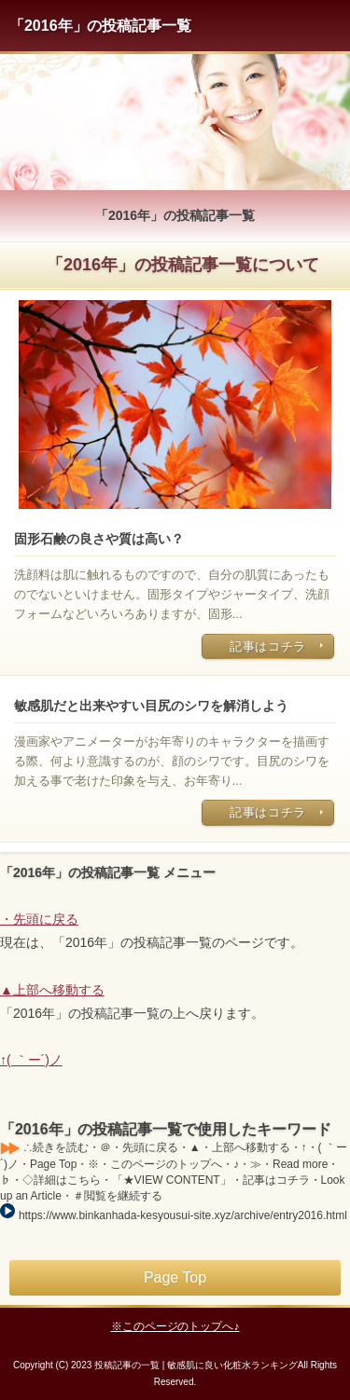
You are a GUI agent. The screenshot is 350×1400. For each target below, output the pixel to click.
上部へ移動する (59, 989)
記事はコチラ (268, 646)
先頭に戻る (45, 919)
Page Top (175, 1277)
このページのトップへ (178, 1326)
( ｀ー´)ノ (35, 1059)
